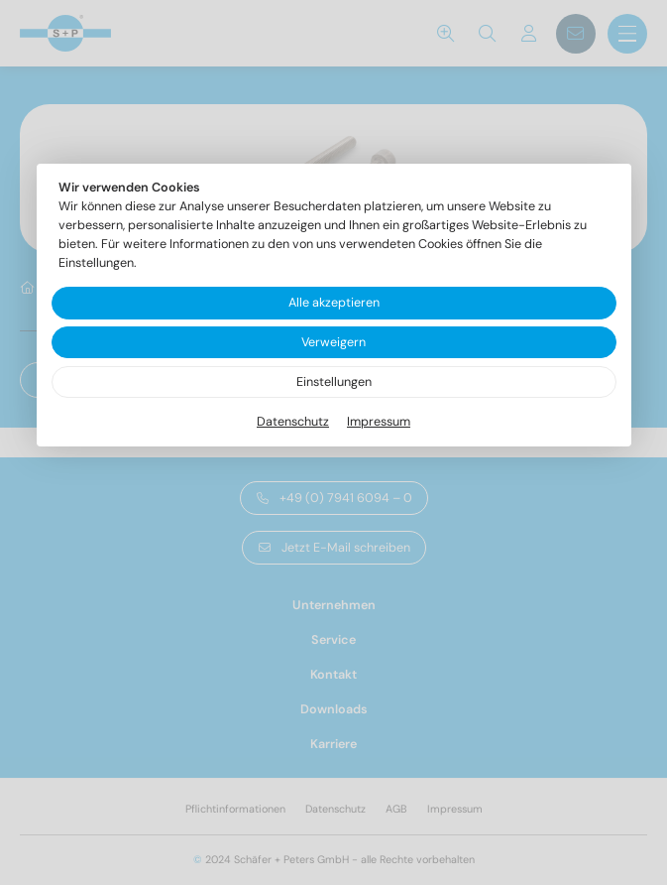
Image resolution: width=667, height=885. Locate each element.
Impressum (378, 422)
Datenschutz (293, 422)
